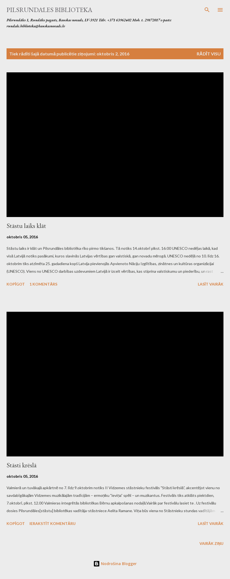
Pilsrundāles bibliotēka (49, 9)
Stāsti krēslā (22, 465)
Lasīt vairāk (210, 284)
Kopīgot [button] (16, 284)
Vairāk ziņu (211, 543)
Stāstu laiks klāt (26, 225)
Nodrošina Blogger (115, 563)
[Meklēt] (207, 10)
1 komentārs (43, 284)
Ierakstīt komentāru (52, 523)
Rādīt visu (209, 53)
